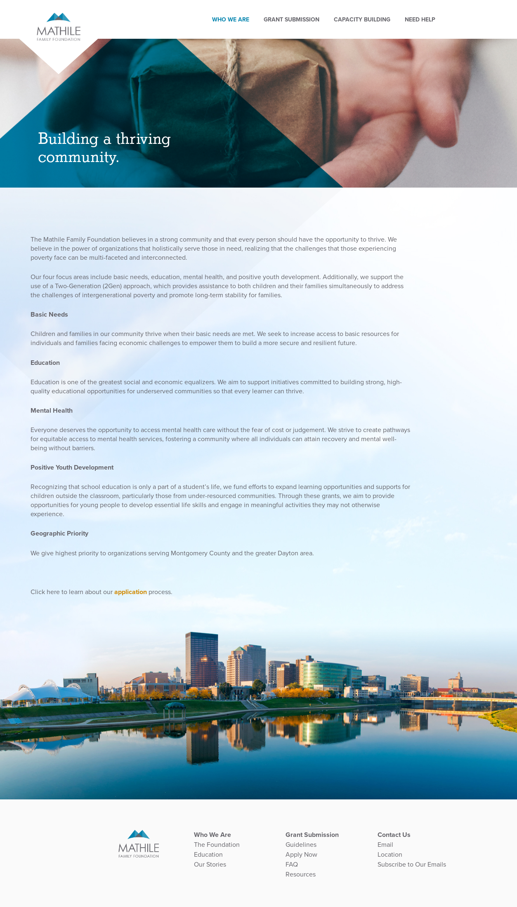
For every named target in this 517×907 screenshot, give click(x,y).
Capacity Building (369, 12)
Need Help (427, 12)
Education (208, 855)
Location (390, 855)
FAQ (292, 864)
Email (385, 845)
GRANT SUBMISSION (298, 12)
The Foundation (217, 845)
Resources (301, 874)
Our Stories (210, 864)
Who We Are (237, 12)
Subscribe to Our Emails (412, 864)
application (130, 592)
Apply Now (301, 855)
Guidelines (301, 845)
